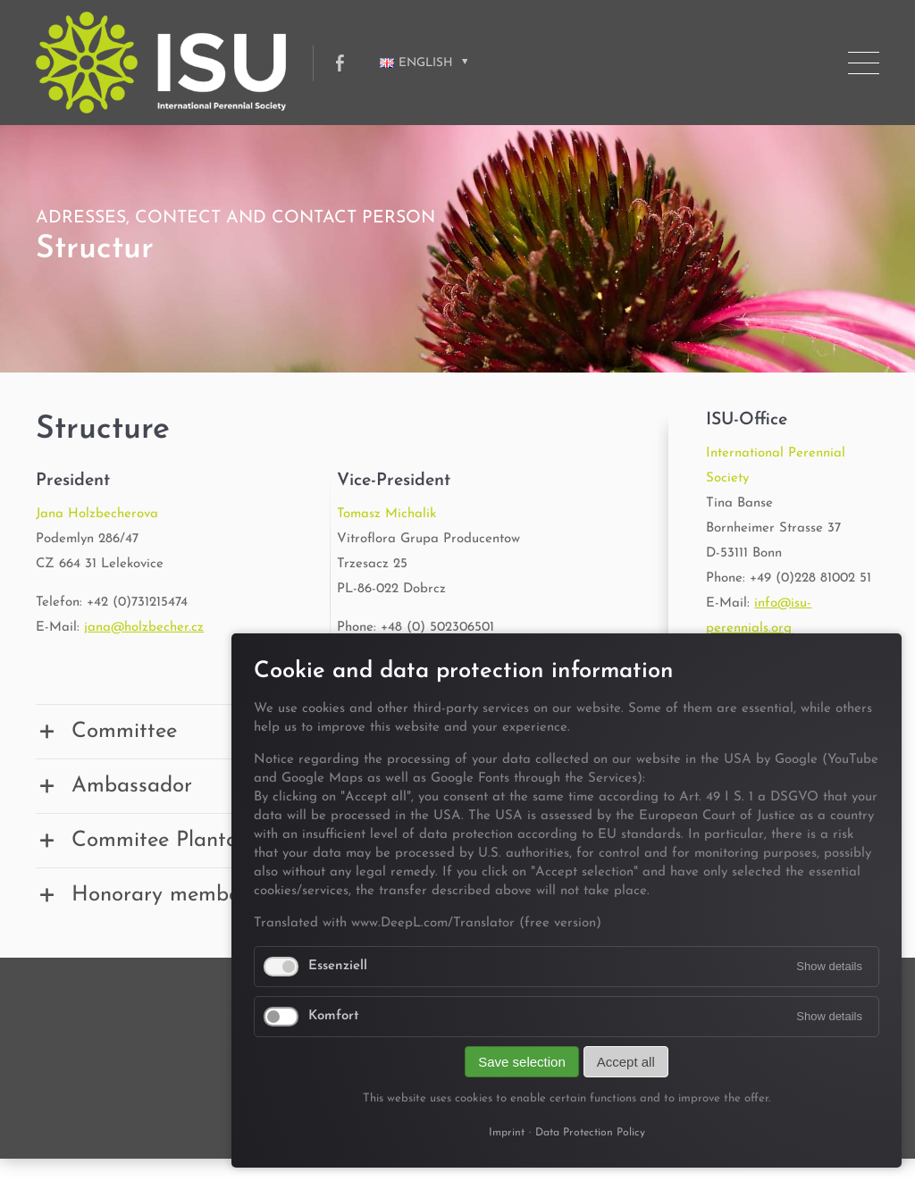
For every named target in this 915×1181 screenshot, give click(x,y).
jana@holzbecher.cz (144, 627)
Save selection (522, 1061)
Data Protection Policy (590, 1132)
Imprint (507, 1132)
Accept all (626, 1061)
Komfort (333, 1016)
